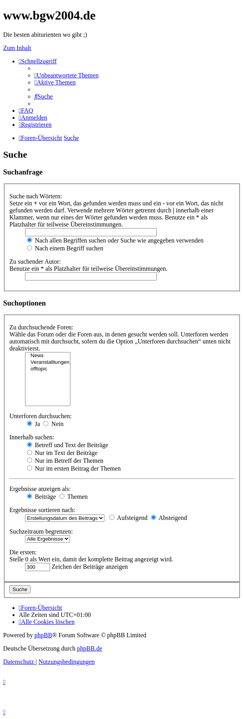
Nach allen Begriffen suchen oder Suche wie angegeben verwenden (115, 240)
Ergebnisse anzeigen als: (40, 488)
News (47, 355)
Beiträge (41, 496)
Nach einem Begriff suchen (65, 248)
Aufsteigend (128, 517)
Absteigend (169, 517)
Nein (53, 424)
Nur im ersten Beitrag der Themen (74, 468)
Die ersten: (23, 552)
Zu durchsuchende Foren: (41, 327)
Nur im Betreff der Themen (65, 460)
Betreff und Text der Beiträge (67, 445)
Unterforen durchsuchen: (40, 416)
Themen (73, 496)
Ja (33, 424)
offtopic (47, 369)
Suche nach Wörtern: (35, 196)
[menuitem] (66, 75)
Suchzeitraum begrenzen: (41, 531)
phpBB (43, 635)
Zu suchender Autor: (35, 261)
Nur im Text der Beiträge (62, 452)
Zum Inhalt (17, 48)
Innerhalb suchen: (31, 437)
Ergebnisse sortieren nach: (42, 510)
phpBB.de (89, 648)
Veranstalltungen (47, 362)
